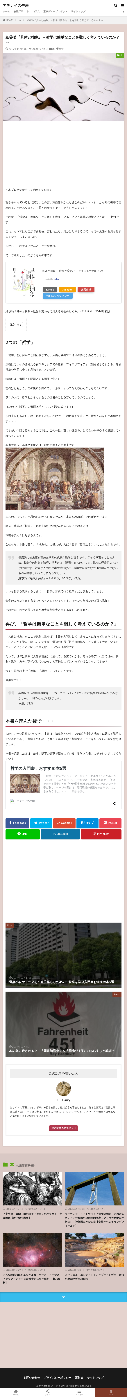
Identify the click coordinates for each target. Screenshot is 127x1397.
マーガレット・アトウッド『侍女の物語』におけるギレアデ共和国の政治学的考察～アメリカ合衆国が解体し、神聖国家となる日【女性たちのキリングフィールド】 (94, 1219)
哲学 (61, 48)
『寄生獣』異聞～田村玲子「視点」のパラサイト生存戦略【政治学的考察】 (32, 1215)
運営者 (79, 1377)
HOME (9, 20)
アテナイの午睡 (15, 5)
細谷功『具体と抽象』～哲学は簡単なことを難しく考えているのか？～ (65, 20)
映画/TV (18, 11)
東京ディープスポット (55, 11)
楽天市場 (86, 289)
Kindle (50, 289)
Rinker (56, 279)
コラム (36, 11)
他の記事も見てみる (62, 1127)
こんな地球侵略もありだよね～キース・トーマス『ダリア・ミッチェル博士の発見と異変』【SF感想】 (31, 1278)
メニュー (79, 1392)
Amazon (67, 289)
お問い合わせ (32, 1377)
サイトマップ (78, 11)
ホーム (6, 11)
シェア (48, 1392)
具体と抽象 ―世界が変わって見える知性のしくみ (72, 270)
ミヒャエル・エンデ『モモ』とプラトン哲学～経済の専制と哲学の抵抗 (94, 1276)
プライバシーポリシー (57, 1377)
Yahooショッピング (57, 295)
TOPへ (111, 1392)
